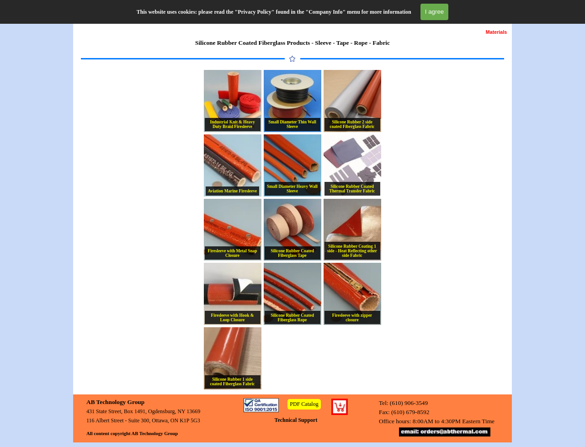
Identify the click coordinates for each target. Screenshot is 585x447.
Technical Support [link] (296, 420)
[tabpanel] (292, 43)
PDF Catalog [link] (304, 404)
